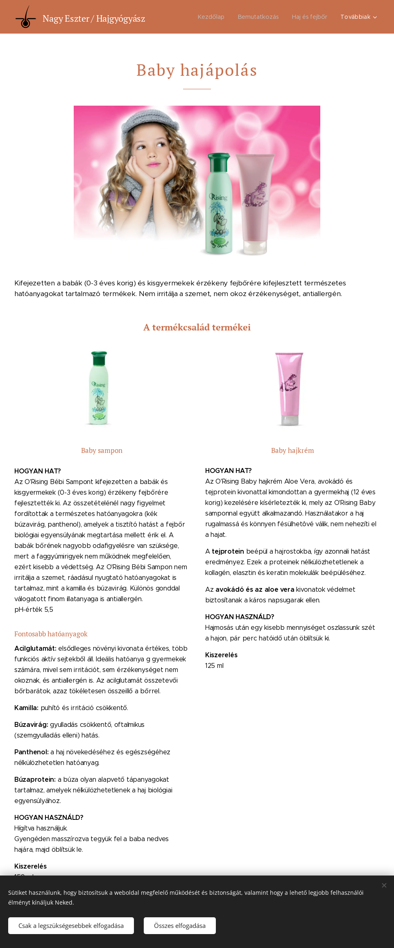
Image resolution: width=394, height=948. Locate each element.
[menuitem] (211, 17)
